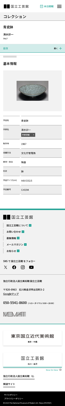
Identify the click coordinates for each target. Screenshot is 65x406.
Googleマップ (11, 293)
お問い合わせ (14, 231)
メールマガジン (15, 244)
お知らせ (11, 251)
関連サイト (9, 384)
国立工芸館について (17, 225)
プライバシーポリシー (13, 398)
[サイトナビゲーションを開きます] (59, 6)
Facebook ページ (14, 267)
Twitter (5, 267)
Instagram (22, 267)
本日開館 (49, 6)
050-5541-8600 (15, 302)
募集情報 (11, 238)
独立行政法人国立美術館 (16, 376)
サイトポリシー (11, 394)
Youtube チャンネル (31, 267)
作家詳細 (26, 134)
